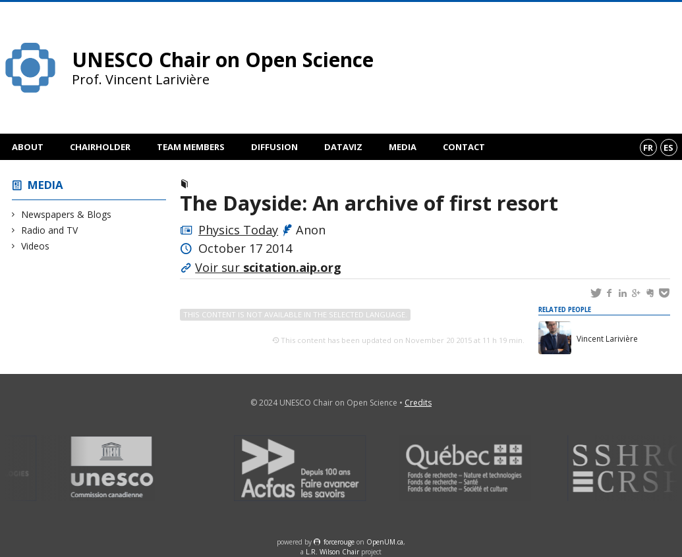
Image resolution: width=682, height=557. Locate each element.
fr (648, 147)
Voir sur (268, 267)
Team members (191, 147)
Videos (35, 246)
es (668, 147)
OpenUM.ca (384, 541)
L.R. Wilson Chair (332, 551)
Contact (464, 147)
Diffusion (274, 147)
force (339, 541)
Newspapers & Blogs (66, 214)
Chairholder (100, 147)
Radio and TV (50, 230)
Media (402, 147)
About (27, 147)
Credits (418, 402)
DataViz (343, 147)
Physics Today (238, 230)
